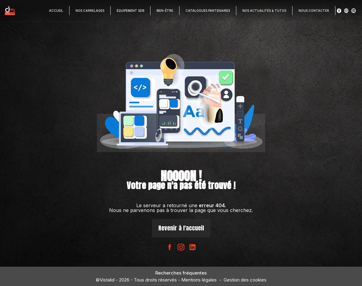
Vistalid (107, 280)
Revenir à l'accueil (181, 227)
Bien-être (165, 10)
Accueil (56, 10)
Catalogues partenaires (208, 10)
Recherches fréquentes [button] (181, 273)
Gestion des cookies (245, 280)
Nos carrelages (90, 10)
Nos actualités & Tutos (264, 10)
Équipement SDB (130, 10)
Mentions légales (199, 280)
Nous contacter (314, 10)
